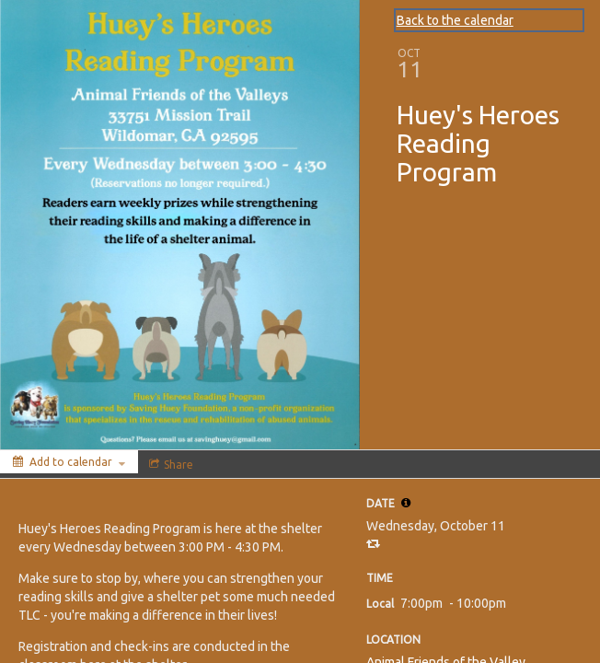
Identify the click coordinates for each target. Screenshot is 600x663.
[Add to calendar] (69, 461)
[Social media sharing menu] (169, 464)
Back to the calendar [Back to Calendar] (455, 20)
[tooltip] (405, 502)
